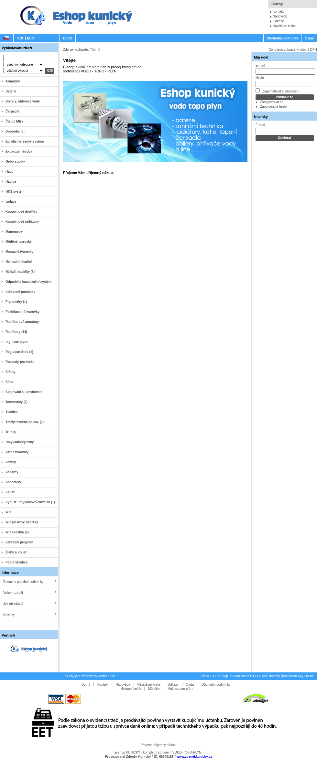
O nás (309, 38)
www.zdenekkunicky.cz (194, 756)
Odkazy (278, 21)
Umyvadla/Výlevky (19, 442)
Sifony (10, 372)
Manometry (14, 231)
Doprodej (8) (15, 131)
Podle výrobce (16, 562)
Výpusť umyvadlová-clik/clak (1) (30, 502)
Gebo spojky (15, 161)
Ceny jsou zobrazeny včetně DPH (292, 49)
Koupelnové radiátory (22, 221)
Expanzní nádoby (18, 151)
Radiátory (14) (16, 332)
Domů (67, 38)
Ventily (10, 462)
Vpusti (10, 492)
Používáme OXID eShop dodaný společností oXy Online (273, 676)
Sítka (9, 382)
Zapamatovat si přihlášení (277, 90)
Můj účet (261, 57)
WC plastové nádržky (21, 522)
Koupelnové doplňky (21, 211)
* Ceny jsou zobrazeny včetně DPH (90, 676)
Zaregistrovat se (271, 102)
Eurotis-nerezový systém (24, 141)
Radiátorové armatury (22, 322)
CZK (20, 38)
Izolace (10, 201)
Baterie (10, 91)
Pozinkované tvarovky (22, 312)
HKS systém (14, 191)
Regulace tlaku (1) (19, 352)
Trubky (10, 432)
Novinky (9, 614)
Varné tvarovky (16, 452)
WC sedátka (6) (17, 532)
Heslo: (260, 78)
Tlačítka (11, 412)
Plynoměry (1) (16, 302)
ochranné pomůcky (20, 292)
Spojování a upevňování (23, 392)
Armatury (12, 81)
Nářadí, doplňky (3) (20, 271)
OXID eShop (219, 676)
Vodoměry (13, 482)
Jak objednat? (13, 603)
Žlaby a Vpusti (16, 552)
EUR (30, 38)
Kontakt (278, 11)
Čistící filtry (14, 121)
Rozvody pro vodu (19, 362)
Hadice (10, 181)
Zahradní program (19, 542)
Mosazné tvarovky (19, 251)
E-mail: (261, 65)
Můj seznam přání (180, 689)
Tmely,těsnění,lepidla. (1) (24, 422)
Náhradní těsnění (18, 261)
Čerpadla (12, 111)
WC (8, 512)
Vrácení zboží (13, 592)
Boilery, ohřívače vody (22, 101)
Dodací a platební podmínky (23, 582)
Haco (9, 171)
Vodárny (11, 472)
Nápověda (280, 16)
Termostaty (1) (16, 402)
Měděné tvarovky (18, 241)
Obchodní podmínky (282, 38)
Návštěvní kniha (284, 26)
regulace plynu (16, 342)
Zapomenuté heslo (273, 106)
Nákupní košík (131, 689)
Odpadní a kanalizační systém (28, 282)
